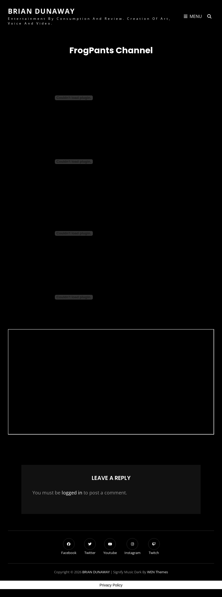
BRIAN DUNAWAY (41, 11)
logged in (72, 492)
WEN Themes (157, 572)
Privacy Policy (110, 585)
